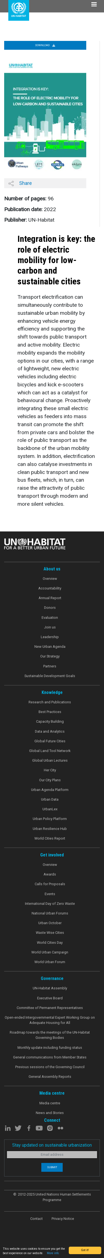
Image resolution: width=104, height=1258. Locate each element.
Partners (49, 666)
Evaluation (50, 617)
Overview (50, 578)
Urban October (50, 923)
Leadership (50, 637)
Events (50, 894)
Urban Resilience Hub (50, 829)
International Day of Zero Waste (50, 903)
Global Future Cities (49, 741)
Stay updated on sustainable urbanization (52, 1145)
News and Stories (50, 1113)
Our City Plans (50, 780)
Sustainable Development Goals (49, 676)
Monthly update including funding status (49, 1047)
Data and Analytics (50, 731)
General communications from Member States (50, 1057)
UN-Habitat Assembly (50, 988)
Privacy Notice (63, 1219)
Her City (50, 770)
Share (20, 183)
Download (45, 45)
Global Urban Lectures (50, 760)
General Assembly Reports (50, 1076)
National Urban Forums (50, 913)
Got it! (85, 1250)
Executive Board (50, 998)
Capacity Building (50, 721)
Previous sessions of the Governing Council (50, 1067)
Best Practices (50, 712)
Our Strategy (50, 656)
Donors (50, 608)
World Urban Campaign (49, 952)
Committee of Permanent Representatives (50, 1008)
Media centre (49, 1103)
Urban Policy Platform (50, 819)
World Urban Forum (49, 962)
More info (53, 1253)
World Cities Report (49, 838)
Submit (52, 1167)
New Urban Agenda (49, 646)
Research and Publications (50, 702)
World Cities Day (50, 942)
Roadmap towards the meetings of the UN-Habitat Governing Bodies (50, 1035)
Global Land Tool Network (49, 751)
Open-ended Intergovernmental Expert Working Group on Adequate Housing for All (50, 1020)
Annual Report (50, 598)
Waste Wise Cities (50, 933)
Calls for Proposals (50, 884)
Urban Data (50, 799)
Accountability (49, 588)
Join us (50, 627)
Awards (50, 874)
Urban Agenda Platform (50, 790)
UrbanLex (49, 809)
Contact (36, 1219)
